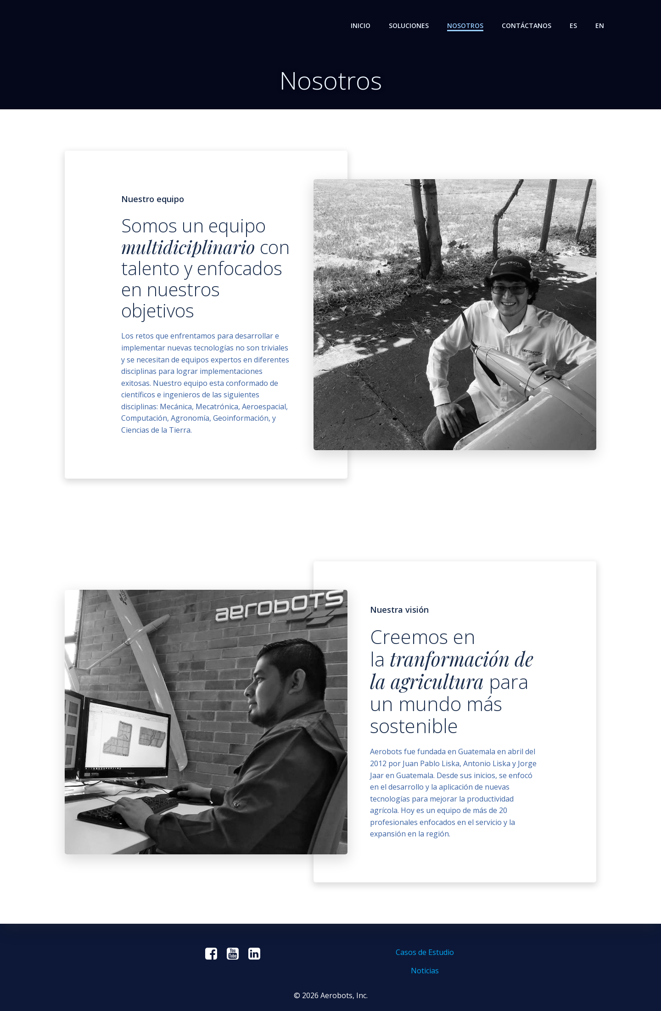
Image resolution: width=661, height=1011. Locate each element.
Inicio (360, 25)
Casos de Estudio (425, 952)
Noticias (425, 971)
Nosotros (465, 25)
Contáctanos (526, 25)
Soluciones (409, 25)
